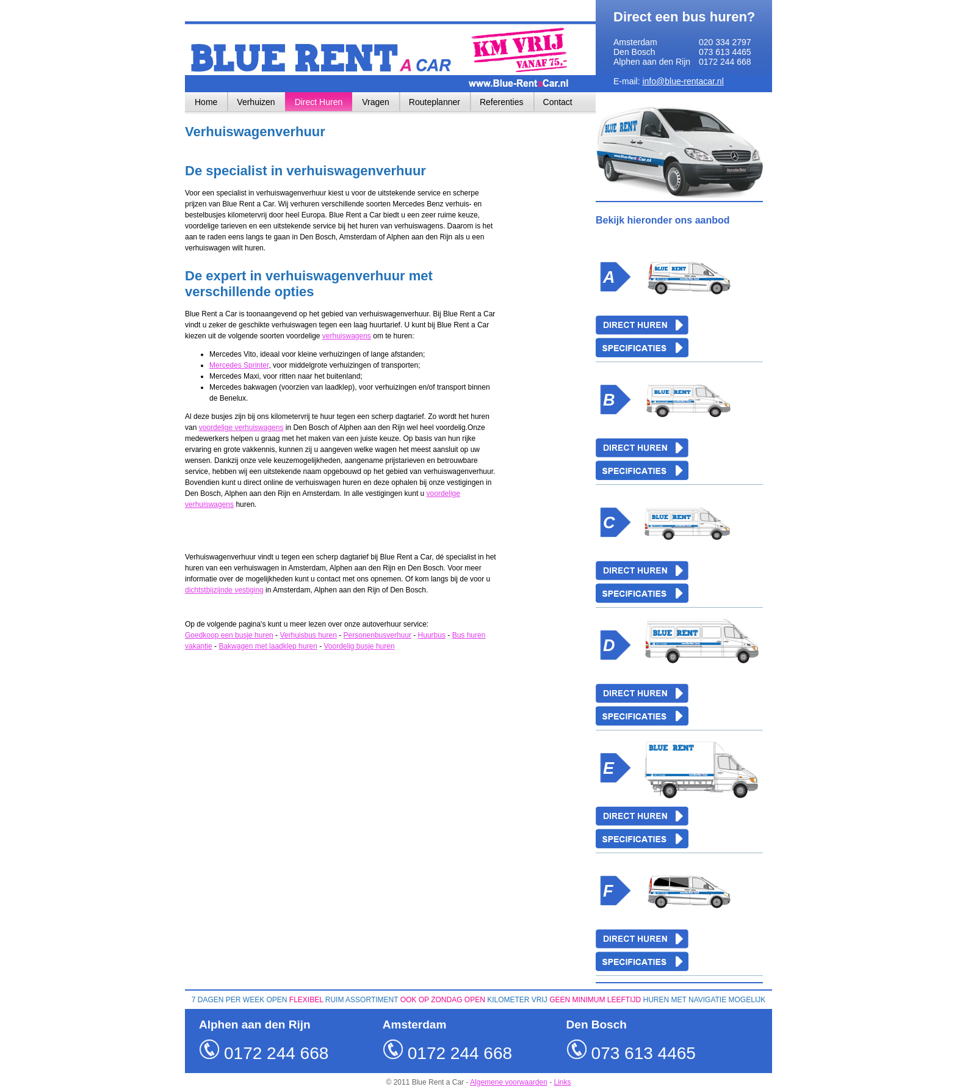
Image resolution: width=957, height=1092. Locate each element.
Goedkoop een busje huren (229, 635)
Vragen (375, 102)
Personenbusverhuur (377, 635)
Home (206, 102)
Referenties (502, 102)
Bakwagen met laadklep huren (267, 646)
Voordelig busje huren (358, 646)
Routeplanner (434, 102)
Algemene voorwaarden (508, 1082)
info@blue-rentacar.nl (682, 81)
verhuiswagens (346, 336)
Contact (557, 102)
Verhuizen (256, 102)
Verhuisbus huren (308, 635)
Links (562, 1082)
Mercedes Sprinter (239, 365)
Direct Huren (319, 102)
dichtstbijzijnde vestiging (224, 590)
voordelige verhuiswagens (241, 427)
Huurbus (432, 635)
